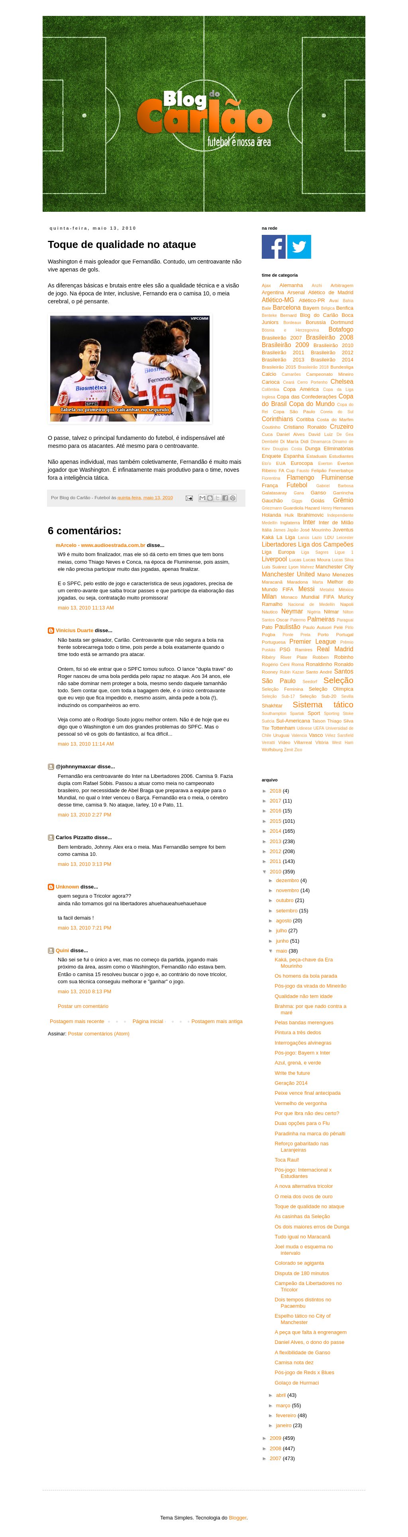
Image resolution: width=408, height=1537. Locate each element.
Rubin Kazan (292, 672)
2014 (276, 831)
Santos (343, 671)
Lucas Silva (342, 560)
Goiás (317, 501)
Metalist (327, 590)
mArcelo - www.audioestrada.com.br (100, 545)
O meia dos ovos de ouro (303, 1196)
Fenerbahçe (341, 470)
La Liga (286, 537)
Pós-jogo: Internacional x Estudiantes (303, 1173)
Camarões (291, 374)
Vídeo (284, 742)
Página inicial (148, 1021)
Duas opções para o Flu (302, 1123)
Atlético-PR (312, 300)
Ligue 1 (344, 552)
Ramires (304, 649)
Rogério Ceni (276, 664)
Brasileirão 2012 (332, 352)
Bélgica (328, 308)
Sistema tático (323, 704)
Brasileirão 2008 (329, 337)
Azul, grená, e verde (298, 1063)
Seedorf (309, 682)
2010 (276, 872)
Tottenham (283, 728)
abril (281, 1395)
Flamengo (300, 477)
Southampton (274, 713)
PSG (285, 649)
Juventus (343, 530)
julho (282, 931)
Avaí (333, 300)
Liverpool (274, 559)
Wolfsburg (272, 749)
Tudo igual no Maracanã (302, 1237)
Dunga (312, 448)
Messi (306, 589)
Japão (292, 530)
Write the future (292, 1073)
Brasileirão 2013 (283, 360)
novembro (288, 890)
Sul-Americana (293, 721)
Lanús (303, 537)
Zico (298, 750)
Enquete (271, 456)
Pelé (338, 627)
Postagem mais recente (77, 1021)
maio (282, 951)
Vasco (316, 735)
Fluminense (337, 477)
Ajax (266, 285)
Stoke (348, 713)
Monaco (289, 597)
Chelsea (342, 381)
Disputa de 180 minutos (302, 1273)
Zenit (288, 750)
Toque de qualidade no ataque (309, 1206)
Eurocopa (302, 463)
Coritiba (305, 419)
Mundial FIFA (317, 597)
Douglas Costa (287, 449)
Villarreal (303, 742)
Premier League (312, 641)
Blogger (237, 1518)
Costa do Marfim (335, 419)
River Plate (293, 657)
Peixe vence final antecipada (308, 1093)
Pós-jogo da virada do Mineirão (310, 986)
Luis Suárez (274, 566)
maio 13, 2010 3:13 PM (84, 864)
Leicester (345, 537)
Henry (326, 508)
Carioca (271, 382)
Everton (325, 463)
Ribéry (268, 657)
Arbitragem (342, 285)
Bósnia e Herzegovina (290, 330)
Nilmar (331, 612)
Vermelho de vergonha (301, 1103)
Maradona (297, 581)
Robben (320, 657)
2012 (276, 851)
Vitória (322, 742)
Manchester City (334, 567)
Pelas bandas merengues (304, 1022)
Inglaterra (290, 522)
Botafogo (341, 329)
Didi (304, 441)
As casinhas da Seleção (302, 1216)
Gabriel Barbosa (334, 486)
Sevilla (347, 696)
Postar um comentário (83, 1006)
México (346, 589)
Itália (267, 529)
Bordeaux (292, 322)
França (270, 485)
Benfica (344, 308)
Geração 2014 (291, 1083)
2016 (276, 811)
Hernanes (343, 507)
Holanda (271, 515)
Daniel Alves (291, 434)
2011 (276, 861)
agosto (284, 921)
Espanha (294, 456)
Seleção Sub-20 (318, 696)
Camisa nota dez (294, 1362)
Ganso (318, 493)
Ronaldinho (319, 664)
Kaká (268, 537)
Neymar (292, 611)
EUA (281, 463)
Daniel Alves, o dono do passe (309, 1342)
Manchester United (288, 574)
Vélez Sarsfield (339, 735)
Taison (319, 720)
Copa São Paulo (294, 411)
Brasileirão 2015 (279, 366)
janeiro (284, 1425)
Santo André (319, 671)
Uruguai (281, 735)
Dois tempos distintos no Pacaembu (303, 1303)
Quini (62, 950)
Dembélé (270, 441)
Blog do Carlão (319, 315)
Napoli (346, 604)
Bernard (288, 315)
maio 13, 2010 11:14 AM (86, 744)
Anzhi (317, 285)
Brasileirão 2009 (285, 345)
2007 (276, 1458)
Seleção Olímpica (331, 689)
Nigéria (313, 612)
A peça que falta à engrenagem (311, 1332)
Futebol (296, 485)
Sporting (331, 713)
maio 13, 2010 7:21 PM (84, 928)
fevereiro (287, 1415)
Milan (269, 596)
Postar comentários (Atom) (99, 1034)
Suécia (268, 721)
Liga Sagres (314, 552)
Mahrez (307, 567)
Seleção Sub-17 (278, 696)
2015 (276, 821)
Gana (299, 493)
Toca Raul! (287, 1160)
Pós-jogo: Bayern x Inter (302, 1053)
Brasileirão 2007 (282, 338)
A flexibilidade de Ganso (302, 1352)
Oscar (282, 619)
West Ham (342, 742)
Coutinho (271, 427)
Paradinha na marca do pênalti (310, 1134)
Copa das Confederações (307, 397)
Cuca (267, 434)
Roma (298, 664)
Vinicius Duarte (74, 630)
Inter (309, 522)
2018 (276, 791)
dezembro (288, 880)
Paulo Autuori (317, 627)
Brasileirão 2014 (332, 360)
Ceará (288, 382)
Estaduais (316, 456)
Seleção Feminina (282, 688)
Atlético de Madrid (330, 292)
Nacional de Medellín (311, 604)
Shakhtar (272, 706)
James (279, 530)
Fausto (303, 471)
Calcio (269, 374)
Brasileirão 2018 (313, 367)
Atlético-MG (278, 300)
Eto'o (266, 463)
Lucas (295, 559)
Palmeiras (321, 619)
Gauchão (272, 501)
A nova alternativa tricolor (304, 1186)
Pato (267, 627)
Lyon (293, 566)
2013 (276, 841)
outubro (285, 900)
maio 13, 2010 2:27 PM (84, 815)
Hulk (289, 515)
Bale (266, 308)
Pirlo (349, 627)
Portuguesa (274, 641)
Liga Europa (278, 552)
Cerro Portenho (312, 382)
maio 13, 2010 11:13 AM (86, 608)
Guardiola (293, 507)
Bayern (311, 308)
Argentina (273, 292)
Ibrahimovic (310, 515)
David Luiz (320, 434)
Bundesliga (341, 366)
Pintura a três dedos (298, 1032)
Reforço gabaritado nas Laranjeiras (301, 1147)
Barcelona (287, 307)
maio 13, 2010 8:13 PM (84, 991)
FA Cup (286, 470)
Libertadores (279, 544)
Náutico (270, 611)
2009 (276, 1438)
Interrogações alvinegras (303, 1043)
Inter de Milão (336, 522)
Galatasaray (274, 492)
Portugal (344, 634)
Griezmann (272, 508)
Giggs (297, 501)
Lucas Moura (316, 559)
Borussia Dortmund (329, 322)
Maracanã (272, 581)
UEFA (318, 728)
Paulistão (287, 626)
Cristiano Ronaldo (305, 427)
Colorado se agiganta (299, 1263)
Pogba (268, 634)
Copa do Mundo (311, 403)
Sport (314, 713)
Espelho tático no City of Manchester (302, 1319)
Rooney (270, 671)
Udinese (304, 728)
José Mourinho (315, 529)
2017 (276, 801)
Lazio (317, 537)
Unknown (67, 887)
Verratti (268, 742)
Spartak (297, 713)
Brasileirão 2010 (333, 345)
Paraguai (345, 620)
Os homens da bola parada (306, 976)
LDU (328, 537)
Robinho (343, 657)
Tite (265, 727)
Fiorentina (271, 478)
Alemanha (291, 285)
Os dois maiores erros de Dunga (312, 1227)
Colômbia (270, 389)
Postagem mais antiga (217, 1021)
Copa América (301, 389)
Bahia (348, 301)
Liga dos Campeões (325, 544)
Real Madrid (335, 649)
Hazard (312, 507)
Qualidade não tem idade (303, 996)
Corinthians (277, 419)
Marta (317, 582)
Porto (323, 634)
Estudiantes (341, 456)
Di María (289, 441)
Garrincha (343, 492)
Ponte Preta (296, 635)
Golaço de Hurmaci (297, 1383)
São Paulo (279, 681)
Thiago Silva (340, 720)
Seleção (338, 680)
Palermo (298, 620)
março (284, 1405)
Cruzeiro (341, 426)
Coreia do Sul (336, 412)
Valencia (299, 735)
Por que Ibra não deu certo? (307, 1113)
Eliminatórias (338, 448)
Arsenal (296, 292)
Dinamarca (320, 441)
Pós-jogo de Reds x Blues (304, 1372)
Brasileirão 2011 (283, 352)
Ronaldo (343, 664)
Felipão (318, 470)
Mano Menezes (335, 575)
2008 (276, 1448)
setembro (287, 911)
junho (283, 941)
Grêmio (343, 500)
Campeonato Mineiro (329, 374)
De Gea (345, 434)
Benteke (269, 315)
